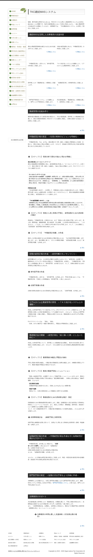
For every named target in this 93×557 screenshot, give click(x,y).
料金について (15, 24)
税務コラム (15, 42)
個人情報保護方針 (17, 100)
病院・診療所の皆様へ (18, 91)
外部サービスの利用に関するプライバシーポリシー (24, 551)
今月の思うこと (16, 38)
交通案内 (14, 20)
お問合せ (14, 104)
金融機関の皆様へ (17, 95)
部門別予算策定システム (60, 483)
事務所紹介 (15, 16)
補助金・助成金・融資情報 (18, 46)
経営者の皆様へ (16, 77)
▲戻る (82, 130)
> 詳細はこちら (51, 52)
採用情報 (14, 29)
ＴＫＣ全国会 (15, 64)
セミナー (14, 33)
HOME (13, 11)
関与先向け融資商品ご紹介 (18, 51)
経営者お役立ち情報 (18, 82)
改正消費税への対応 (18, 55)
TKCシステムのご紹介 (18, 69)
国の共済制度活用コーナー (18, 86)
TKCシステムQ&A (17, 73)
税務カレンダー (16, 60)
